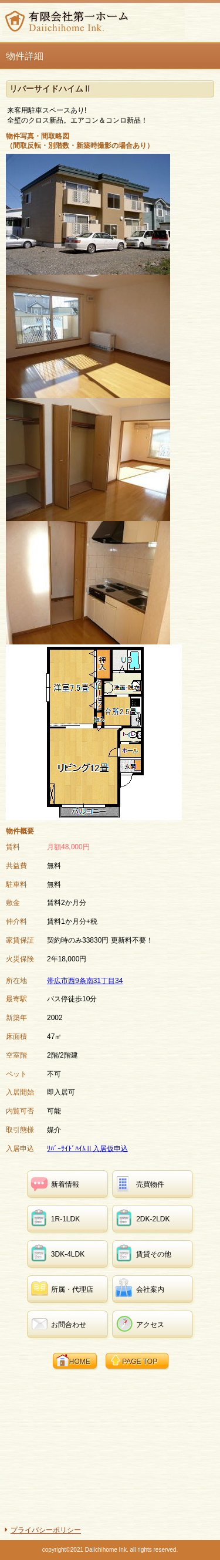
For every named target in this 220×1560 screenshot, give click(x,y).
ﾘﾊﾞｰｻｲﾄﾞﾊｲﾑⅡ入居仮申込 (87, 1148)
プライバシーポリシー (46, 1530)
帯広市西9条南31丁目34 (85, 981)
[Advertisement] (110, 1446)
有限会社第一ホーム (93, 21)
